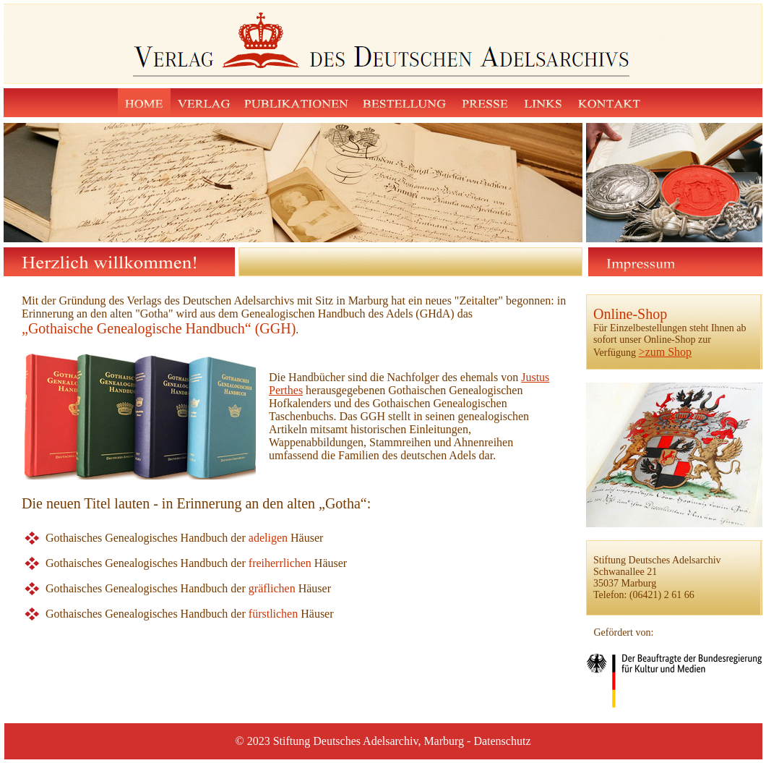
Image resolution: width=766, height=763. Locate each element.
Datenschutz (501, 741)
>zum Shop (665, 352)
